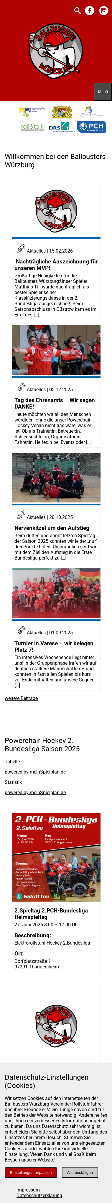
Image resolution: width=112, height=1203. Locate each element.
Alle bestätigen (80, 1172)
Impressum (28, 1190)
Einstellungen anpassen (31, 1172)
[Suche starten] (77, 11)
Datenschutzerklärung (39, 1195)
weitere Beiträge (21, 698)
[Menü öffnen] (103, 92)
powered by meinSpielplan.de (35, 772)
